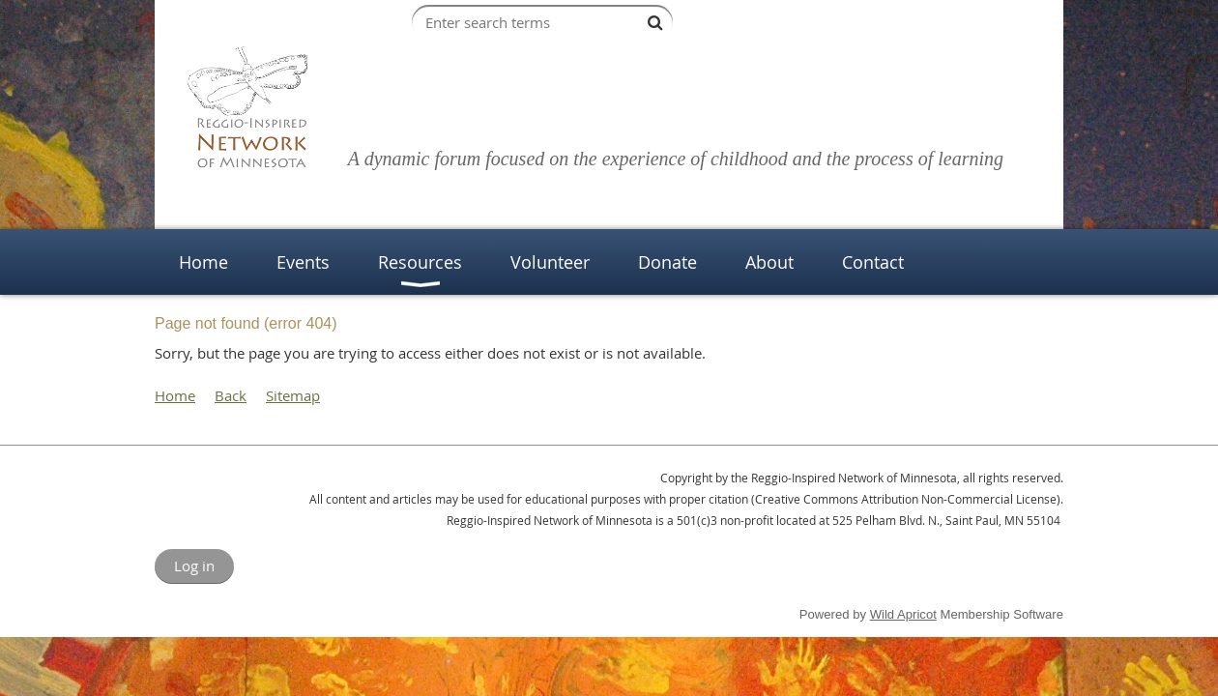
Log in (194, 565)
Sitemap (293, 395)
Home (175, 395)
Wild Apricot (903, 614)
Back (230, 395)
